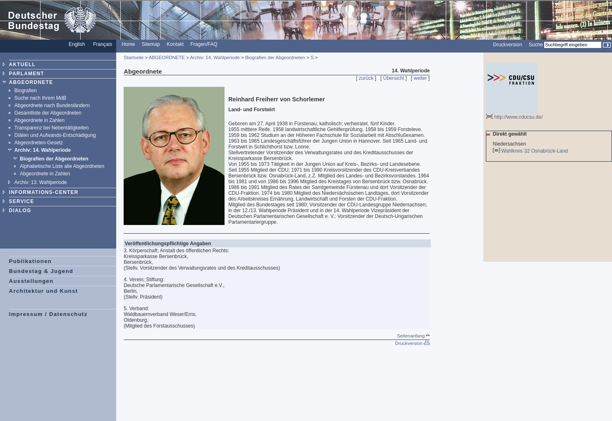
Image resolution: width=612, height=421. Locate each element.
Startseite (133, 57)
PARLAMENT (26, 74)
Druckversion (507, 45)
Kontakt (175, 44)
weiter (420, 78)
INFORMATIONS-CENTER (44, 192)
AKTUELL (22, 64)
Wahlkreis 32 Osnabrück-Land (535, 151)
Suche (536, 45)
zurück (366, 78)
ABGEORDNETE (31, 82)
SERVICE (21, 201)
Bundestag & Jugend (41, 271)
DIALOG (20, 210)
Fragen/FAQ (203, 44)
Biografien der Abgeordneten (54, 159)
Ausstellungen (31, 281)
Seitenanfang (413, 335)
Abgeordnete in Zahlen (39, 120)
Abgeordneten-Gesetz (38, 143)
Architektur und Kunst (43, 291)
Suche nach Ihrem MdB (40, 98)
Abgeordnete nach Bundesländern (52, 105)
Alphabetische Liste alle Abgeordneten (62, 166)
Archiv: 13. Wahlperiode (40, 182)
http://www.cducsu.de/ (514, 115)
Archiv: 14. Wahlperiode (42, 150)
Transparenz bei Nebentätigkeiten (51, 128)
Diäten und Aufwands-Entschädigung (55, 135)
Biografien (25, 90)
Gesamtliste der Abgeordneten (47, 113)
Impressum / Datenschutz (48, 314)
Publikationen (30, 261)
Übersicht (393, 78)
